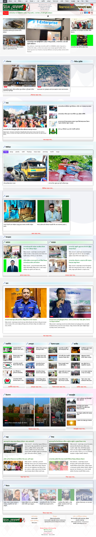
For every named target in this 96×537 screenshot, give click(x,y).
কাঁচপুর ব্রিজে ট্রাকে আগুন (9, 182)
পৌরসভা (8, 61)
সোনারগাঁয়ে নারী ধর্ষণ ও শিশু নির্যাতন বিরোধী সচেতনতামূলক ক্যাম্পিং (66, 502)
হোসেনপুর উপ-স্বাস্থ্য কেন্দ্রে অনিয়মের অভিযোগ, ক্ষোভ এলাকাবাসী (19, 440)
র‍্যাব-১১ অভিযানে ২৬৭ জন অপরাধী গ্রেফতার (69, 129)
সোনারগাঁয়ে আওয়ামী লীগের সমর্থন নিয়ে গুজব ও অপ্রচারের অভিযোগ (18, 364)
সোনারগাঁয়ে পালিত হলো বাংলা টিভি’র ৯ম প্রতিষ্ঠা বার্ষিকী (71, 114)
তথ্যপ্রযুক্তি (72, 394)
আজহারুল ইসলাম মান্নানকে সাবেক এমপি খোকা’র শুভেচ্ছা (18, 348)
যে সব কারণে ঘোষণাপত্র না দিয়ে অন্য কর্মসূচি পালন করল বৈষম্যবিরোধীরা (86, 373)
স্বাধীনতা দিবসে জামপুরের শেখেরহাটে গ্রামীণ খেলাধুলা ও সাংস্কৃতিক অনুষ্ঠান (41, 349)
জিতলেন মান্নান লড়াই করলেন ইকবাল (18, 355)
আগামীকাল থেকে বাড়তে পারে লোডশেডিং (86, 347)
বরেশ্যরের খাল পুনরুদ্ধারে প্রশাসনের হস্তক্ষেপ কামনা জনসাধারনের (52, 89)
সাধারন (53, 241)
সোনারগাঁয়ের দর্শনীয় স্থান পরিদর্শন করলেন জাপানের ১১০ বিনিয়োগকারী (57, 420)
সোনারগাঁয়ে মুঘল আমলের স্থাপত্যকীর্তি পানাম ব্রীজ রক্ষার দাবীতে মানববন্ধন (83, 406)
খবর (7, 103)
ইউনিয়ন (8, 147)
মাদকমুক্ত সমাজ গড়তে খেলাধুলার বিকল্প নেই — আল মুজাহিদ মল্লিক (41, 356)
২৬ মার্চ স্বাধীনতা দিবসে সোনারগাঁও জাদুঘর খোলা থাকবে (42, 421)
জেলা (7, 195)
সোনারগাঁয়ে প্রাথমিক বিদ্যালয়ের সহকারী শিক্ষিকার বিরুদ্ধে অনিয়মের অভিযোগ (67, 458)
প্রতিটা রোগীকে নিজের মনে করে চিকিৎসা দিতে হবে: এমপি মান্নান (18, 458)
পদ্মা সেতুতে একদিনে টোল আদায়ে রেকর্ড (84, 412)
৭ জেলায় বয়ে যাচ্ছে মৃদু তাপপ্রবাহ (84, 419)
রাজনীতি (8, 343)
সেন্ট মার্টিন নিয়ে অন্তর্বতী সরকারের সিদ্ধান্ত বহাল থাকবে (64, 356)
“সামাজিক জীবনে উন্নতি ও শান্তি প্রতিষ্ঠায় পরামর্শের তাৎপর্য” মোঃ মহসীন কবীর (83, 503)
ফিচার (7, 485)
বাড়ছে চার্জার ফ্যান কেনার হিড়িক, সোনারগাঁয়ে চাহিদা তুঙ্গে (64, 372)
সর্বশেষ (5, 86)
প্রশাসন (8, 241)
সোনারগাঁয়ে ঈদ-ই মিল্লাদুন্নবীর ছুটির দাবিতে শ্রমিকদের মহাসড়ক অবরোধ (20, 129)
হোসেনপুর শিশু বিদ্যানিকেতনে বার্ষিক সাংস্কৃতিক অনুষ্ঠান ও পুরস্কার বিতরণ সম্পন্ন (28, 13)
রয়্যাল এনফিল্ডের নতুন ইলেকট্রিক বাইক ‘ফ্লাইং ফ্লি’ (84, 398)
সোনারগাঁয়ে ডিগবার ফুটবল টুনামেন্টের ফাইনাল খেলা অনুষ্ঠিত (41, 364)
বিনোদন (8, 394)
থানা (7, 282)
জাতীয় (76, 343)
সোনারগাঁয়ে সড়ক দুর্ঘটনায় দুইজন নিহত (79, 47)
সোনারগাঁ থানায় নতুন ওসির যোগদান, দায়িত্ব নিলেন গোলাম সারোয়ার (21, 319)
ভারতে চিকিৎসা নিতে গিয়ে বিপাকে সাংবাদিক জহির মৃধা (64, 379)
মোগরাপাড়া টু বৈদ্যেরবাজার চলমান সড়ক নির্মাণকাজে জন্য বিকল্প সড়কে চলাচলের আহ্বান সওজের (73, 122)
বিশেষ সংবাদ (55, 343)
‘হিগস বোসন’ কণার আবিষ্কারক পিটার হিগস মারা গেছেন (86, 379)
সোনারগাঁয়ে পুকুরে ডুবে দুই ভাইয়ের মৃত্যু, (58, 182)
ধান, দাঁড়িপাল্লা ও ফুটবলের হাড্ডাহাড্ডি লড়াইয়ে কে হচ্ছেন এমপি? (17, 372)
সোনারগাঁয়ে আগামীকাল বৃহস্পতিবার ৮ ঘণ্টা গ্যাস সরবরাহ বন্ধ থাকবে (74, 106)
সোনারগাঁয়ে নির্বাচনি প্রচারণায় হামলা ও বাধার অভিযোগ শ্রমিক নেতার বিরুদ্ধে (18, 380)
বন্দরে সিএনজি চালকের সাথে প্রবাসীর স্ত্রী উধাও (14, 223)
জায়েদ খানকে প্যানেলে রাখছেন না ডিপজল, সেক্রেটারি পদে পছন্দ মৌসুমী (29, 503)
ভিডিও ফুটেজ (78, 61)
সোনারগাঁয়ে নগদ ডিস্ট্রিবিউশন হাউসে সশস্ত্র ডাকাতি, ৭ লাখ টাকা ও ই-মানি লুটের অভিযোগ (47, 43)
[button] (82, 12)
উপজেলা (8, 236)
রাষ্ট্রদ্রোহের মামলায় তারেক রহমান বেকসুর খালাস (86, 356)
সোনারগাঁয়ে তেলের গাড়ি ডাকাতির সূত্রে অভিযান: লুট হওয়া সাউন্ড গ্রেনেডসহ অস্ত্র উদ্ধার (18, 89)
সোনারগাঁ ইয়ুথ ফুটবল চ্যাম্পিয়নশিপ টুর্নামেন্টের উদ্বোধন (41, 379)
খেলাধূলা (31, 343)
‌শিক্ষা (52, 436)
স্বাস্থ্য (7, 436)
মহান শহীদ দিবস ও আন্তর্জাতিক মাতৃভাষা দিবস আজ (85, 364)
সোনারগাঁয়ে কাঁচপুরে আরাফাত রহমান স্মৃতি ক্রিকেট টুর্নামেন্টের (40, 372)
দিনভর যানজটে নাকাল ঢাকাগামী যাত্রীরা (63, 363)
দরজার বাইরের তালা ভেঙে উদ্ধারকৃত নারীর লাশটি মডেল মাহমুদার (48, 502)
